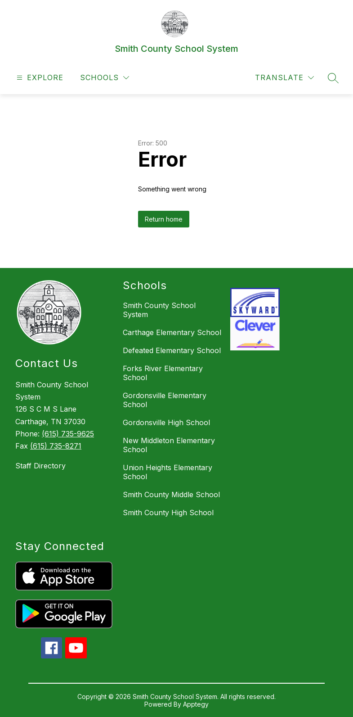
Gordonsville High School (166, 422)
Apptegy (196, 704)
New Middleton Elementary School (169, 445)
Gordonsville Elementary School (164, 400)
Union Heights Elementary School (167, 472)
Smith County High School (168, 512)
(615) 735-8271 (55, 445)
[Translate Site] (284, 77)
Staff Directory (40, 465)
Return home (164, 219)
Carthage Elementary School (172, 332)
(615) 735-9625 (68, 433)
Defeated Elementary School (172, 350)
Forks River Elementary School (163, 373)
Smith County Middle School (171, 494)
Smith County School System (159, 310)
